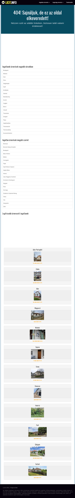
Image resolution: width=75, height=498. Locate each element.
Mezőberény (6, 97)
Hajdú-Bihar (6, 170)
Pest (4, 186)
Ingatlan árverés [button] (44, 2)
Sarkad (5, 93)
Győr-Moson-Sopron (8, 167)
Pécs (4, 80)
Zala (4, 206)
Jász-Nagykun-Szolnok (9, 177)
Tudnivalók (69, 2)
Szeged (5, 116)
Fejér (4, 163)
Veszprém (6, 203)
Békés (5, 157)
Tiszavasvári (6, 126)
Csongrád (5, 160)
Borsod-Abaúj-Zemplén (9, 147)
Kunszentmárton (7, 133)
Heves (5, 173)
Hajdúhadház (6, 123)
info (11, 2)
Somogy (5, 190)
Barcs (4, 106)
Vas (4, 200)
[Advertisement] (37, 50)
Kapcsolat (13, 487)
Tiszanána (6, 113)
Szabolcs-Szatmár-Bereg (10, 193)
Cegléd (5, 103)
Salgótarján (6, 83)
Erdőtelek (5, 90)
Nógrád (5, 183)
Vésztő (5, 110)
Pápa (4, 120)
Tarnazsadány (7, 130)
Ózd (4, 77)
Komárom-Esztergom (9, 180)
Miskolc (5, 73)
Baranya (5, 143)
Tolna (4, 196)
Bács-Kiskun (6, 153)
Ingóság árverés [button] (58, 2)
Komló (5, 100)
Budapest (5, 70)
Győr (4, 87)
